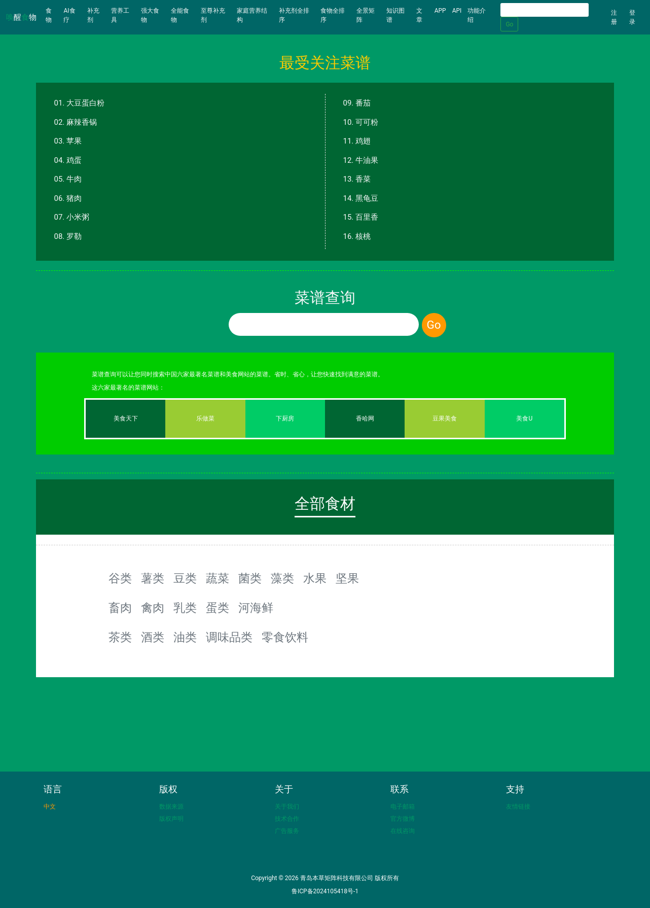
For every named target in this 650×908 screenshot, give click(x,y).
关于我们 (287, 806)
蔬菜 (217, 578)
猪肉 (74, 198)
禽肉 (152, 607)
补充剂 (93, 15)
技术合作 (287, 818)
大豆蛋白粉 (85, 103)
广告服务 (287, 830)
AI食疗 (69, 15)
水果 (315, 578)
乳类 (185, 607)
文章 (419, 15)
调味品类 (229, 637)
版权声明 (171, 818)
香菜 (363, 179)
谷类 (120, 578)
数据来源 (171, 806)
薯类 (152, 578)
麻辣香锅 (81, 122)
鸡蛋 (74, 160)
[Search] (544, 10)
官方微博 (402, 818)
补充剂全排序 (294, 15)
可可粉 (366, 122)
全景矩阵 (365, 15)
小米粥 (77, 217)
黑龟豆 (366, 198)
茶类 (120, 637)
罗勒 (74, 236)
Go (509, 24)
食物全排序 (332, 15)
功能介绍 (476, 15)
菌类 (250, 578)
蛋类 (217, 607)
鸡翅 (363, 141)
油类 (185, 637)
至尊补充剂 (213, 15)
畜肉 (120, 607)
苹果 (74, 141)
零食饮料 (285, 637)
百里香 (366, 217)
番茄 (363, 103)
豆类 (185, 578)
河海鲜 (255, 607)
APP (440, 10)
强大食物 (150, 15)
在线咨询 (402, 830)
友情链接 (518, 806)
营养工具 (120, 15)
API (457, 10)
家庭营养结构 (252, 15)
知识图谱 (395, 15)
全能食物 (180, 15)
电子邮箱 (402, 806)
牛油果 (366, 160)
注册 (614, 17)
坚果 (347, 578)
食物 (53, 15)
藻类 (282, 578)
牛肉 (74, 179)
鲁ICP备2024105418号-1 (325, 891)
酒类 (152, 637)
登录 (632, 17)
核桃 (363, 236)
